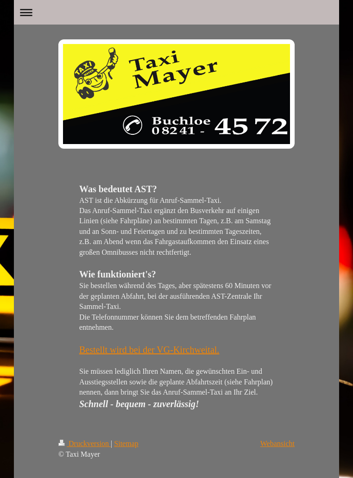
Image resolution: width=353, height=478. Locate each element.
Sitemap (126, 443)
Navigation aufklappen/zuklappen (176, 12)
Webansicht (277, 443)
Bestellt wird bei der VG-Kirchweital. (149, 350)
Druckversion (84, 443)
